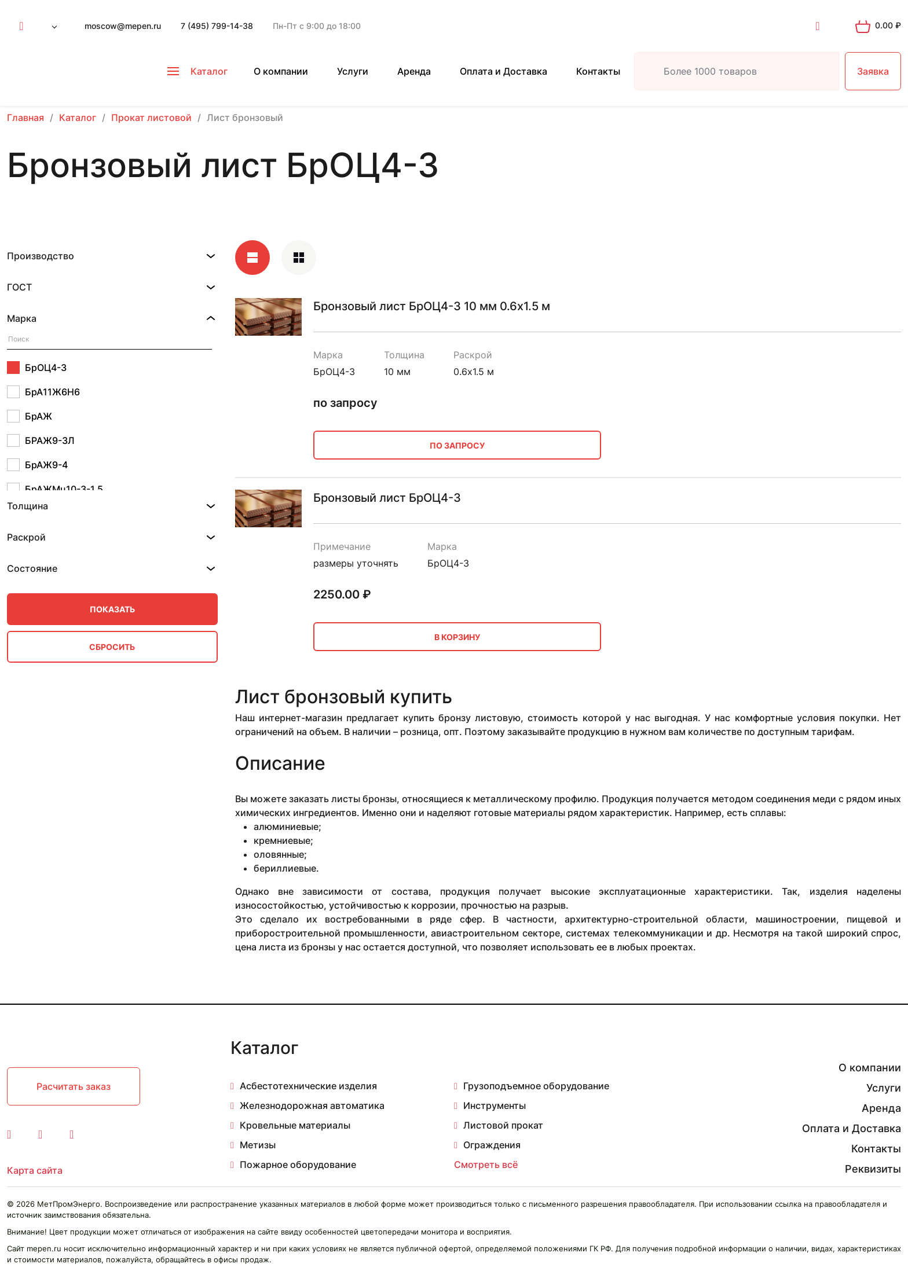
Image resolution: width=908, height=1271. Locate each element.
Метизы (258, 1145)
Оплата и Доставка (503, 71)
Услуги (352, 71)
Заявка (873, 71)
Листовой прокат (503, 1125)
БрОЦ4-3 (37, 367)
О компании (281, 71)
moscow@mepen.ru (123, 26)
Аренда (414, 71)
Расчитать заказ (73, 1086)
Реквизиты (873, 1169)
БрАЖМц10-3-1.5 (55, 489)
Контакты (598, 71)
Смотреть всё (486, 1164)
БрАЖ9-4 (37, 464)
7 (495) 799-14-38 (217, 26)
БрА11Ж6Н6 (43, 391)
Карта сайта (35, 1170)
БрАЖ (29, 416)
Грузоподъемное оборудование (536, 1086)
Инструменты (494, 1105)
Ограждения (492, 1145)
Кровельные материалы (295, 1125)
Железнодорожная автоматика (312, 1105)
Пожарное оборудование (298, 1164)
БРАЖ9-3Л (41, 440)
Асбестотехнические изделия (308, 1086)
